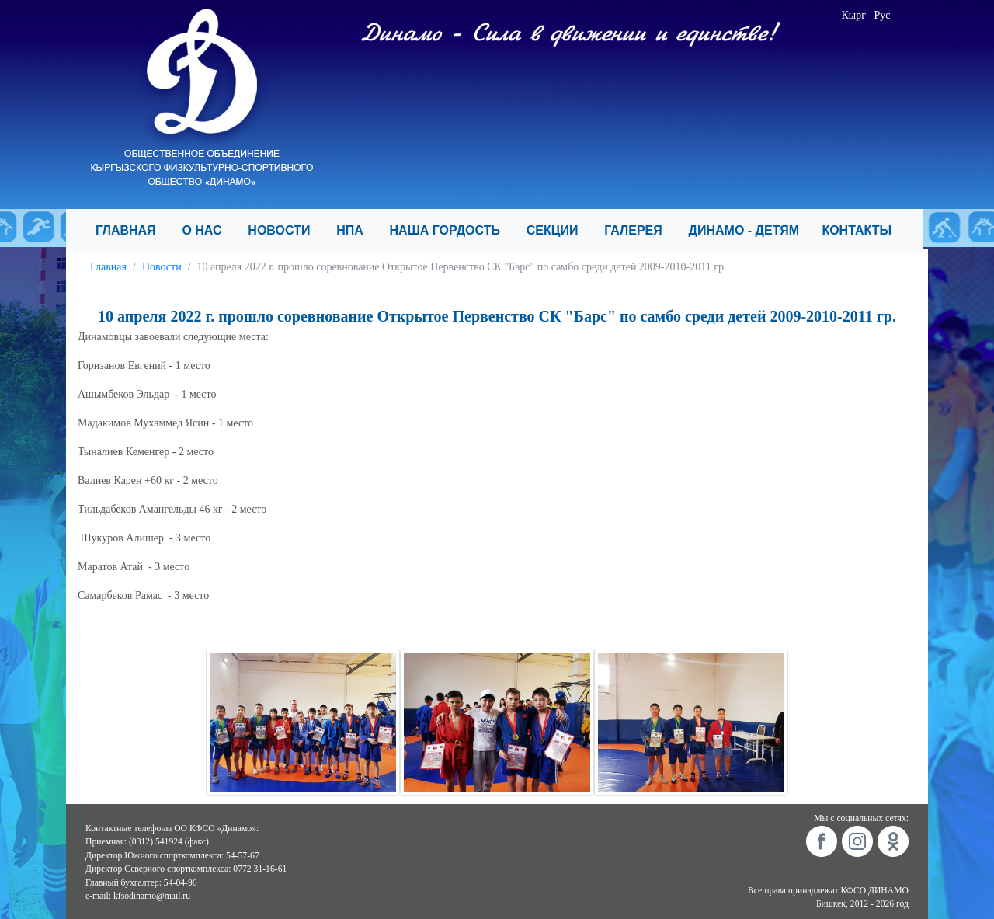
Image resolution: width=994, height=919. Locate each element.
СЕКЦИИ (559, 230)
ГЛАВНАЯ (132, 230)
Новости (162, 267)
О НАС (208, 230)
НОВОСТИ (286, 230)
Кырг (854, 15)
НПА (356, 230)
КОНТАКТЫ (863, 230)
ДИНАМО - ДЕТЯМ (749, 230)
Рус (882, 15)
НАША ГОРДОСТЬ (452, 230)
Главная (108, 267)
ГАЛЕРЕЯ (640, 230)
